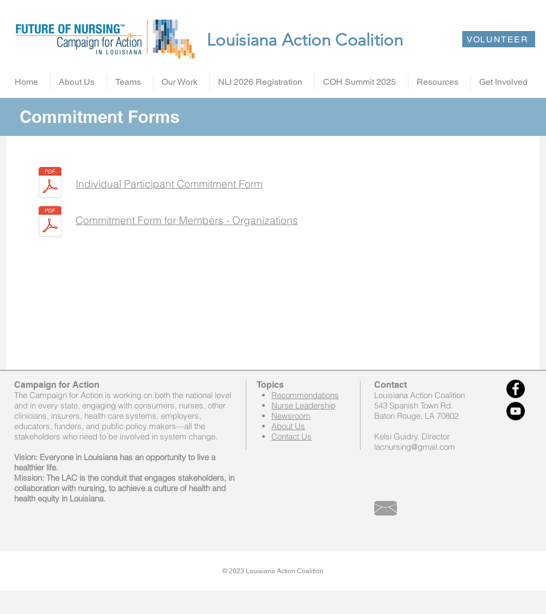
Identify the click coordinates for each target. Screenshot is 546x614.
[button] (79, 82)
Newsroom (291, 416)
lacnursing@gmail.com (414, 447)
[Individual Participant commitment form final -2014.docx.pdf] (50, 184)
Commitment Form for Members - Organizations (187, 220)
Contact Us (291, 436)
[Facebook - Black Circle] (515, 389)
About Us (288, 426)
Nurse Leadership (303, 405)
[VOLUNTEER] (498, 39)
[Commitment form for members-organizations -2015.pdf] (50, 223)
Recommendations (305, 395)
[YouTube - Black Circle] (515, 411)
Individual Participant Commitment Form (169, 183)
